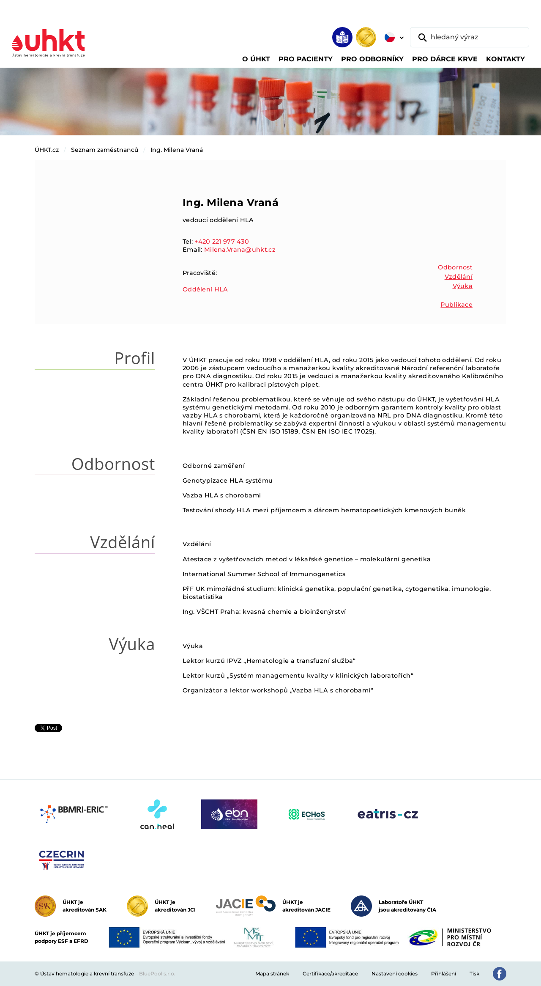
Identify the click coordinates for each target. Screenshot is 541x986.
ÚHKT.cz (47, 150)
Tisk (474, 973)
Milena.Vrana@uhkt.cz (240, 249)
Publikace (456, 304)
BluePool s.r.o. (157, 973)
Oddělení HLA (205, 289)
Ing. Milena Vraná (176, 150)
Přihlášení (443, 973)
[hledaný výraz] (469, 37)
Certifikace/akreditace (330, 973)
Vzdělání (459, 276)
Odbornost (455, 267)
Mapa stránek (272, 973)
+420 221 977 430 (221, 241)
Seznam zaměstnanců (104, 150)
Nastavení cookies (395, 973)
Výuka (463, 286)
